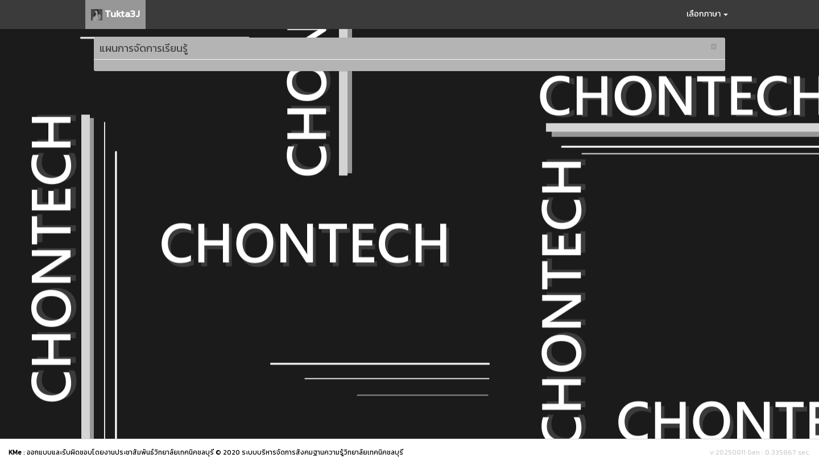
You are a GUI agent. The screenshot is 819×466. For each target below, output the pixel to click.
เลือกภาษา (707, 14)
